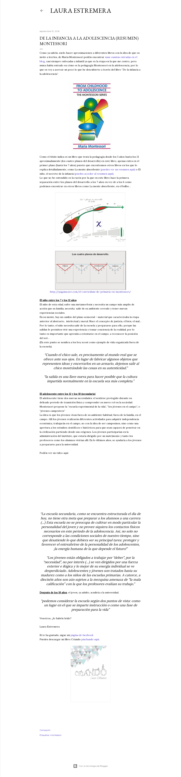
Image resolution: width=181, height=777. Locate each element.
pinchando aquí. (90, 639)
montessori (56, 735)
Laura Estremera (80, 10)
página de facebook (82, 635)
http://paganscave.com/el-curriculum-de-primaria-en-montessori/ (90, 291)
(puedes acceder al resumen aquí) (93, 173)
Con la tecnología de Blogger (90, 766)
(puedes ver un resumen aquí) (118, 169)
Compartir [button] (45, 730)
